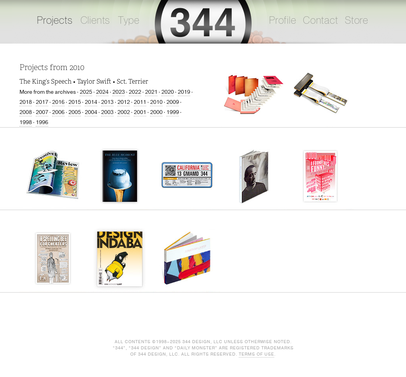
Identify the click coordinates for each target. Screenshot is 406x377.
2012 (123, 102)
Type (128, 21)
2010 (156, 102)
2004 (91, 112)
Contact (320, 21)
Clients (95, 21)
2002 (123, 112)
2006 (58, 112)
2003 (107, 112)
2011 (140, 102)
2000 (156, 112)
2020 (167, 92)
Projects (55, 21)
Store (356, 21)
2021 (151, 92)
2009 (172, 102)
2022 (135, 92)
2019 (184, 92)
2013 (107, 102)
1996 (42, 122)
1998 (25, 122)
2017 (42, 102)
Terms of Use (256, 354)
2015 (74, 102)
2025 (86, 92)
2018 (25, 102)
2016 (58, 102)
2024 (102, 92)
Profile (282, 21)
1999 (172, 112)
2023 (118, 92)
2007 (42, 112)
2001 (140, 112)
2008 (25, 112)
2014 (91, 102)
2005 (74, 112)
